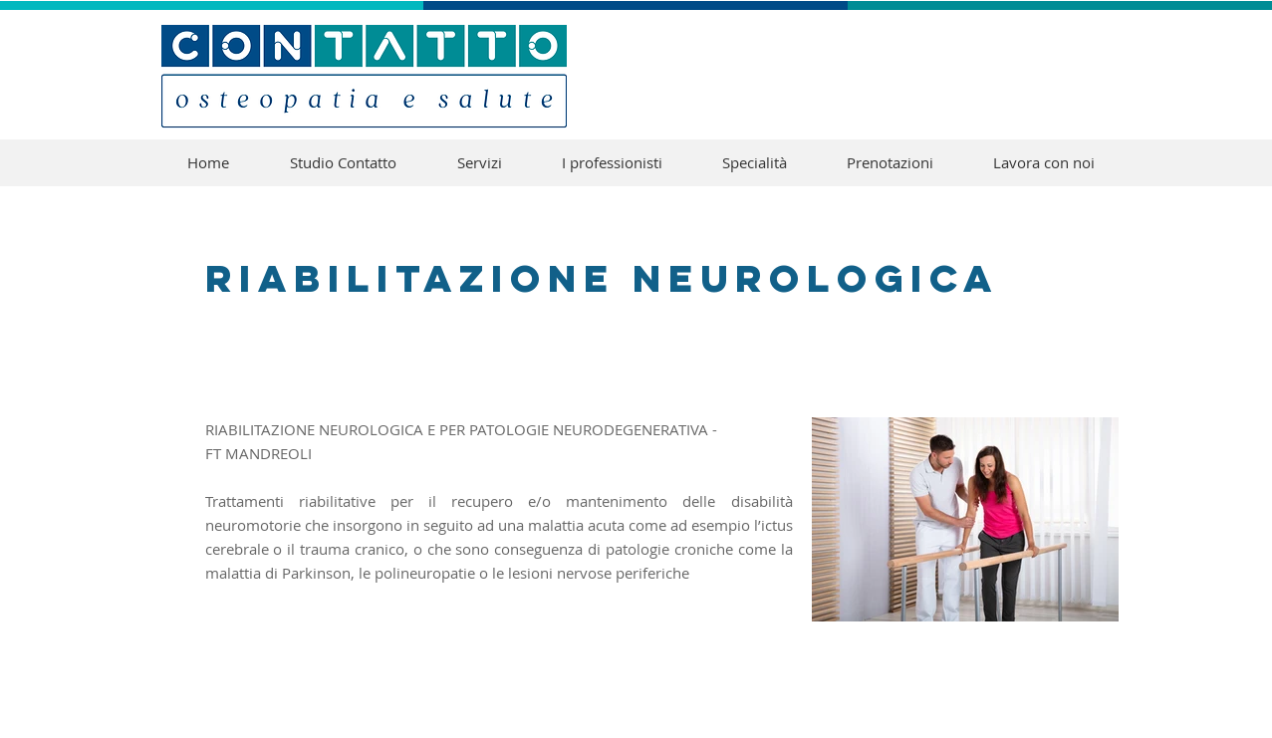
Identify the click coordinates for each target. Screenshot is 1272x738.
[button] (754, 162)
